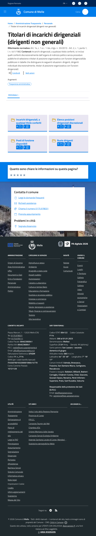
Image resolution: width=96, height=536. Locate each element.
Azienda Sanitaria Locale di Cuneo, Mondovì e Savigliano (52, 439)
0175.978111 (17, 338)
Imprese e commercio (37, 298)
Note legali (12, 479)
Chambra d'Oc (34, 427)
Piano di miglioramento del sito (15, 431)
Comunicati (68, 270)
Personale (48, 23)
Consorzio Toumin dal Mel (39, 423)
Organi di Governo (15, 262)
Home (10, 23)
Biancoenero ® (69, 525)
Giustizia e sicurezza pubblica (40, 294)
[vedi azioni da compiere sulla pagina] (28, 73)
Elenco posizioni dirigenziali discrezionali (70, 121)
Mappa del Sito (14, 499)
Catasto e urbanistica (37, 282)
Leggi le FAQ (13, 439)
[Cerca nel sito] (85, 12)
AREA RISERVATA (46, 531)
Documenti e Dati (15, 274)
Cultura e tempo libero (38, 286)
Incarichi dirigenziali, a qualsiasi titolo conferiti (28, 121)
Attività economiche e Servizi (82, 297)
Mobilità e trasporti (36, 302)
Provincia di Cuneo (36, 415)
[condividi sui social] (14, 73)
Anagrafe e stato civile (38, 270)
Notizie (66, 262)
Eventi (80, 265)
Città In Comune (57, 522)
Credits (11, 487)
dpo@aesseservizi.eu (63, 392)
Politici (10, 290)
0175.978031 (16, 335)
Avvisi (65, 266)
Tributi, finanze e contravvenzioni (42, 311)
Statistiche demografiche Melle (41, 443)
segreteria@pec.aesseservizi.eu (66, 395)
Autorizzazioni (34, 278)
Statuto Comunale (15, 471)
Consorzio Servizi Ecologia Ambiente (43, 435)
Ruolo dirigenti (65, 140)
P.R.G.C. (32, 419)
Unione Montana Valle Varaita (41, 431)
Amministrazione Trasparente (28, 23)
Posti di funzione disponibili (25, 142)
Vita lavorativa (35, 319)
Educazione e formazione (39, 290)
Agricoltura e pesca (36, 262)
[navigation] (5, 11)
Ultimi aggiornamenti (16, 491)
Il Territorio (81, 273)
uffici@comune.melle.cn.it (24, 350)
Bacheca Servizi (14, 467)
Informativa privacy (16, 475)
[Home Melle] (28, 12)
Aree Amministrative (16, 266)
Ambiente (33, 266)
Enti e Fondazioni (15, 278)
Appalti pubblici (35, 274)
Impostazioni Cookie (16, 483)
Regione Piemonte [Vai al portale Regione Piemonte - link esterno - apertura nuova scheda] (14, 3)
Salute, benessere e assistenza (41, 307)
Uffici (10, 270)
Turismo (32, 315)
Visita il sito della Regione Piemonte (43, 411)
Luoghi (80, 269)
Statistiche (12, 495)
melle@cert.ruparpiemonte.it (25, 347)
